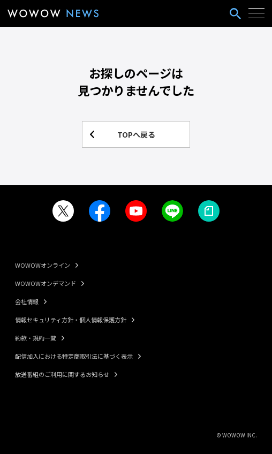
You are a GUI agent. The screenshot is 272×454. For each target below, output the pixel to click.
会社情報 (27, 301)
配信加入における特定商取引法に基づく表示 (74, 356)
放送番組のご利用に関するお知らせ (62, 374)
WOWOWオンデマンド (45, 283)
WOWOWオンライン (42, 265)
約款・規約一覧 (35, 338)
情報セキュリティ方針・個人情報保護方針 (70, 319)
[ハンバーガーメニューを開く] (256, 13)
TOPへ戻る (136, 134)
